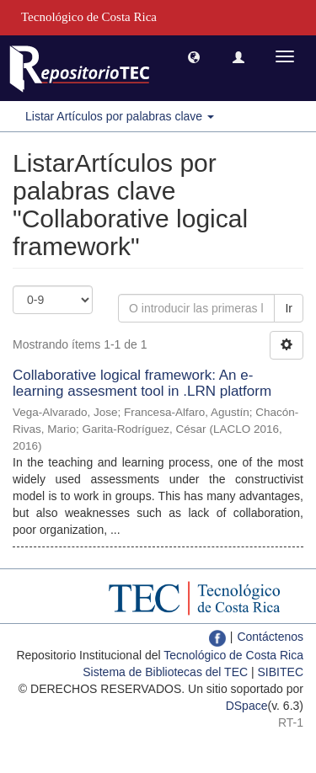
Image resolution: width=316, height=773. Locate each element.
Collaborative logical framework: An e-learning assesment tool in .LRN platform (142, 383)
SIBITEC (280, 672)
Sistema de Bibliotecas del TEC (165, 672)
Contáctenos (270, 636)
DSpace (247, 705)
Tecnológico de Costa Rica (233, 655)
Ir (288, 308)
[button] (194, 56)
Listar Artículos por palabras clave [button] (119, 116)
